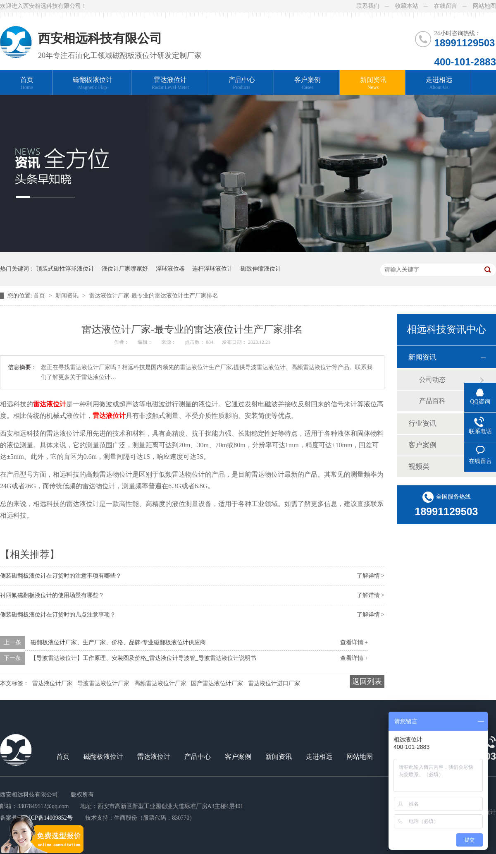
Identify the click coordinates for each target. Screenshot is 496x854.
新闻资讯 (373, 83)
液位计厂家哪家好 (125, 269)
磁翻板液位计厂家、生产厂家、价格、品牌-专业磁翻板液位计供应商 (118, 642)
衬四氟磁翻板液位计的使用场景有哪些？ (52, 595)
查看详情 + (354, 642)
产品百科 (432, 400)
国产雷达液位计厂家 (217, 683)
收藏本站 (406, 6)
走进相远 (439, 83)
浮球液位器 (170, 269)
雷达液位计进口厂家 (274, 683)
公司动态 (432, 379)
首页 (26, 83)
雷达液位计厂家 (52, 683)
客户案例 (307, 83)
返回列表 (367, 681)
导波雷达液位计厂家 (103, 683)
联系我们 (367, 6)
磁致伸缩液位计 (261, 269)
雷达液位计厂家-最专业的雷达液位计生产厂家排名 (153, 296)
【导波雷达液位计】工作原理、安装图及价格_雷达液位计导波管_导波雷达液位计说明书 (143, 658)
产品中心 (242, 83)
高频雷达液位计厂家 (160, 683)
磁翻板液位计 (92, 83)
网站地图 (484, 6)
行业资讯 (422, 423)
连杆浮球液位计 (212, 269)
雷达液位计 (170, 83)
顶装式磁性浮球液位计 (65, 269)
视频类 (418, 466)
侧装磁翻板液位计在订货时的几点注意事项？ (58, 615)
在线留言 (445, 6)
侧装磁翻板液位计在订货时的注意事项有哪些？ (61, 576)
